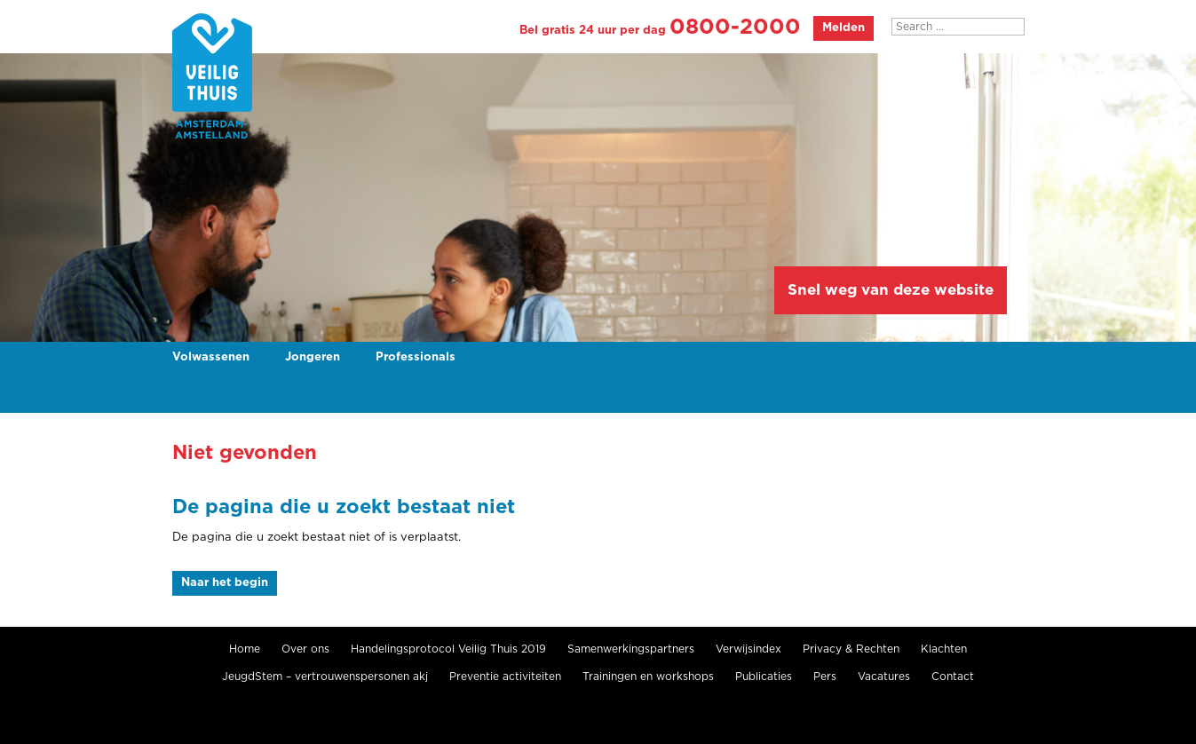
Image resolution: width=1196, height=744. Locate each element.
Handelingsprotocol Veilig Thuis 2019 (448, 649)
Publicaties (763, 676)
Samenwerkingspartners (630, 649)
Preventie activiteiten (505, 676)
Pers (824, 676)
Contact (952, 676)
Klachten (944, 649)
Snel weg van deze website (891, 289)
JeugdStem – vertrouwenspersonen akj (325, 676)
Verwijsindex (748, 649)
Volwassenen (210, 357)
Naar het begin (224, 583)
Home (244, 649)
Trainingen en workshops (648, 676)
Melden (843, 28)
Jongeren (312, 357)
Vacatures (884, 676)
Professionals (415, 357)
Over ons (305, 649)
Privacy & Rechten (851, 649)
